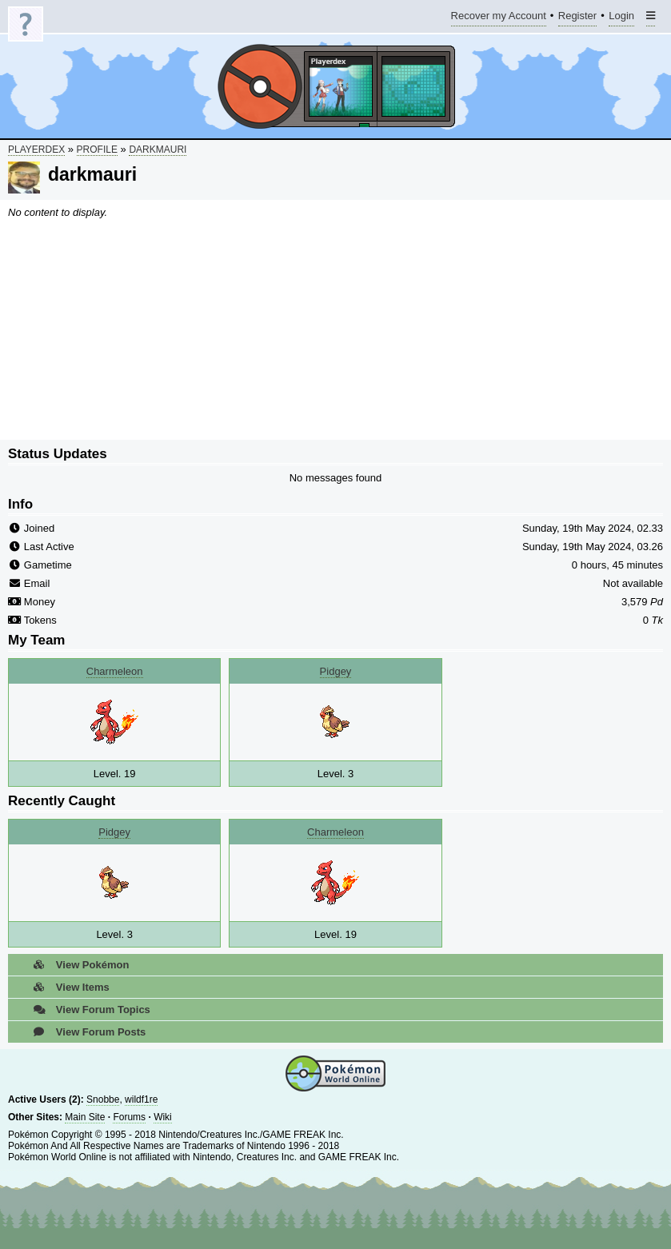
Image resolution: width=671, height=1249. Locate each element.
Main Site (85, 1117)
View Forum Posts (85, 1032)
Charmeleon (114, 671)
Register (577, 18)
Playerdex (36, 149)
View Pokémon (76, 965)
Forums (129, 1117)
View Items (67, 987)
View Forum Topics (87, 1010)
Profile (97, 149)
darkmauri (157, 149)
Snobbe (102, 1099)
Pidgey (336, 671)
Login (621, 18)
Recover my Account (498, 18)
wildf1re (141, 1099)
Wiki (163, 1117)
